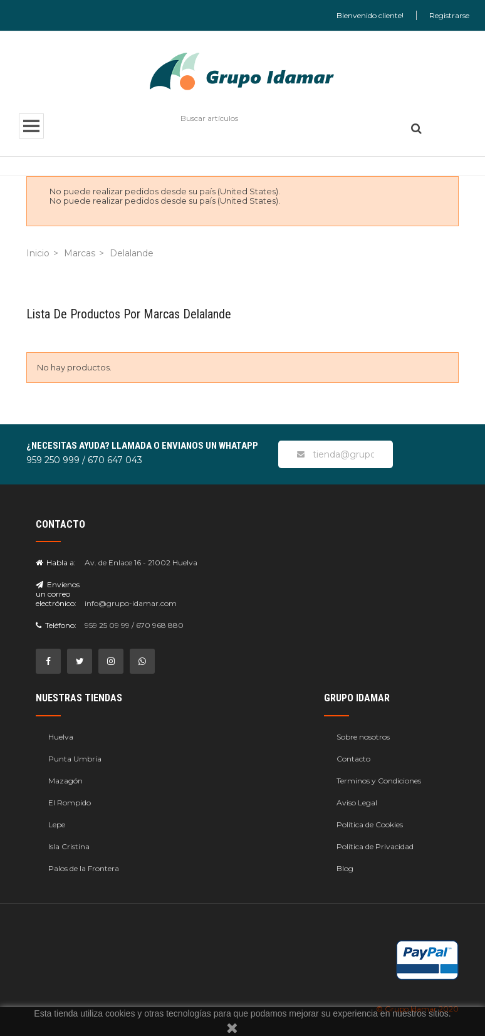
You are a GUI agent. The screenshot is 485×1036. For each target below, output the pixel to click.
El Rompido (69, 802)
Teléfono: (56, 625)
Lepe (56, 824)
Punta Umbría (75, 758)
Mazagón (65, 780)
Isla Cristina (69, 846)
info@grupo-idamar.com (131, 603)
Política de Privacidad (375, 846)
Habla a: (56, 562)
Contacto (353, 758)
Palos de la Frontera (83, 868)
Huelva (60, 736)
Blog (344, 868)
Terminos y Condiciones (378, 780)
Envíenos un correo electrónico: (58, 594)
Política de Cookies (369, 824)
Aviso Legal (356, 802)
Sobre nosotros (363, 736)
